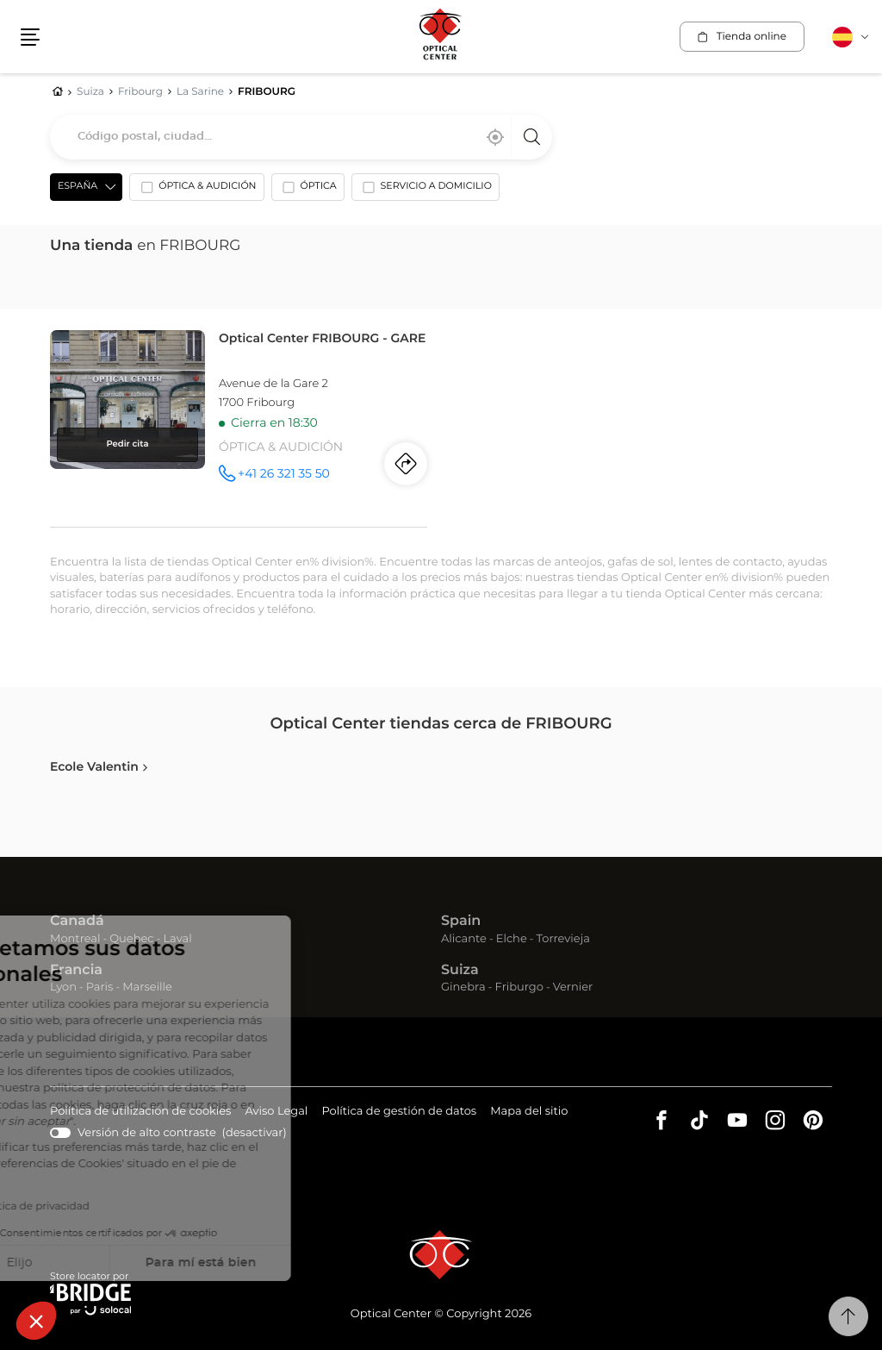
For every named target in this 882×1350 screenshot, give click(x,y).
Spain (461, 921)
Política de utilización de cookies (140, 1112)
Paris (100, 987)
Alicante (464, 939)
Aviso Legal (276, 1112)
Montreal (75, 939)
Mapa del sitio (529, 1111)
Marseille (147, 987)
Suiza (460, 971)
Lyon (63, 987)
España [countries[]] (77, 186)
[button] (36, 1320)
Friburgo (519, 987)
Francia (76, 971)
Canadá (77, 921)
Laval (177, 939)
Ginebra (463, 987)
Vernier (573, 987)
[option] (196, 190)
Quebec (131, 939)
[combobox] (301, 137)
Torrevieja (563, 939)
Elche (511, 939)
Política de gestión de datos (398, 1112)
